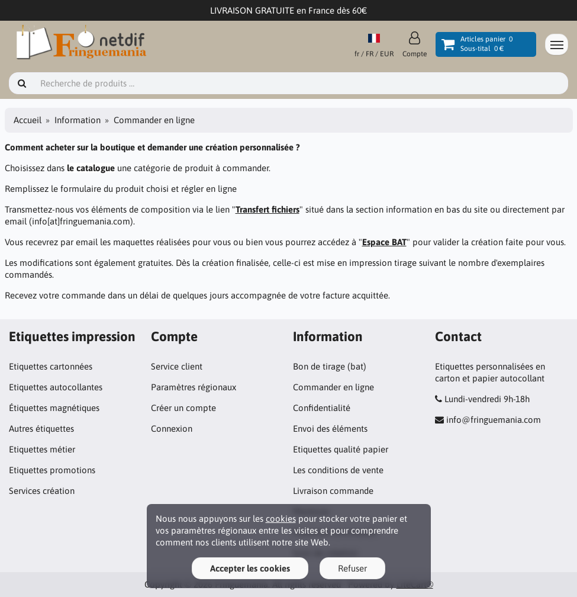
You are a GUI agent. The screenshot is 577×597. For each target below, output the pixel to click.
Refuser (352, 568)
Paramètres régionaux (193, 387)
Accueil (27, 120)
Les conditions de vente (338, 470)
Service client (176, 366)
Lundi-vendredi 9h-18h (487, 399)
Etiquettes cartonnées (50, 366)
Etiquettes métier (42, 449)
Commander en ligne (333, 387)
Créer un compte (183, 408)
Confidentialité (321, 408)
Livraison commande (333, 491)
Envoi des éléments (330, 428)
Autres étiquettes (41, 428)
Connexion (171, 428)
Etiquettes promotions (52, 470)
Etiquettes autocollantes (55, 387)
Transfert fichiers (267, 209)
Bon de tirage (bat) (329, 366)
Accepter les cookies (250, 568)
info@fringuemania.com (493, 420)
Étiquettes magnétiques (54, 408)
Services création (42, 491)
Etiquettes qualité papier (340, 449)
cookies (281, 518)
